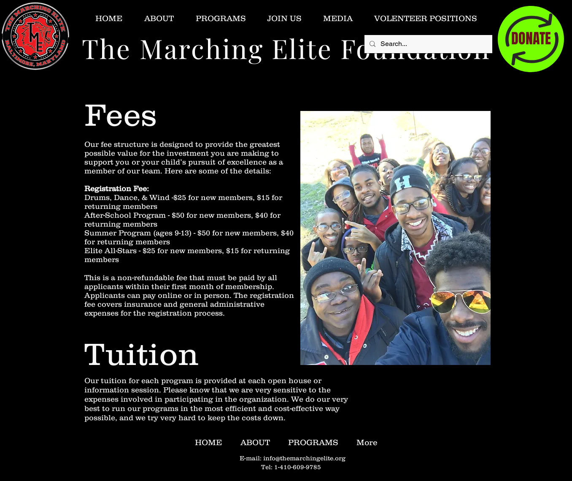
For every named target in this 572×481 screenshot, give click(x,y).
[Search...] (427, 44)
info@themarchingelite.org (304, 458)
